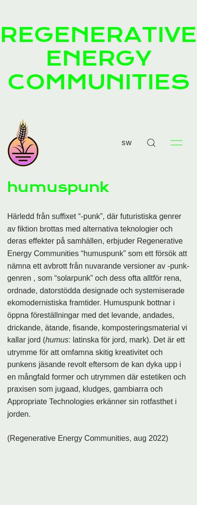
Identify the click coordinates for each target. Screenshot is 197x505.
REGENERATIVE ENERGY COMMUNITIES (98, 59)
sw (126, 142)
